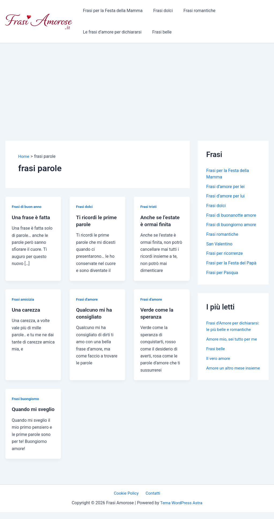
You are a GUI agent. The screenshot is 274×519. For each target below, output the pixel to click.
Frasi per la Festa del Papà (231, 263)
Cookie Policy (127, 500)
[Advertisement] (137, 83)
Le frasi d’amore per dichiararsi (111, 32)
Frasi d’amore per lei (225, 186)
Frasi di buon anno (27, 206)
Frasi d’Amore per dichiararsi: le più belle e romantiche (229, 330)
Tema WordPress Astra (181, 510)
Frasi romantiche (194, 10)
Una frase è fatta (32, 217)
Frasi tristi (148, 206)
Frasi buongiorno (26, 399)
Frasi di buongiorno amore (231, 225)
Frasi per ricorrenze (224, 254)
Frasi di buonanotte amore (231, 215)
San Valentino (219, 244)
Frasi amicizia (23, 299)
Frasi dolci (160, 10)
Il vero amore (218, 365)
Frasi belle (158, 32)
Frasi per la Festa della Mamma (112, 10)
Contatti (152, 500)
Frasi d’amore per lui (225, 196)
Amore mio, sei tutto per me (232, 346)
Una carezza (26, 310)
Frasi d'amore (87, 299)
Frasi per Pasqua (222, 273)
